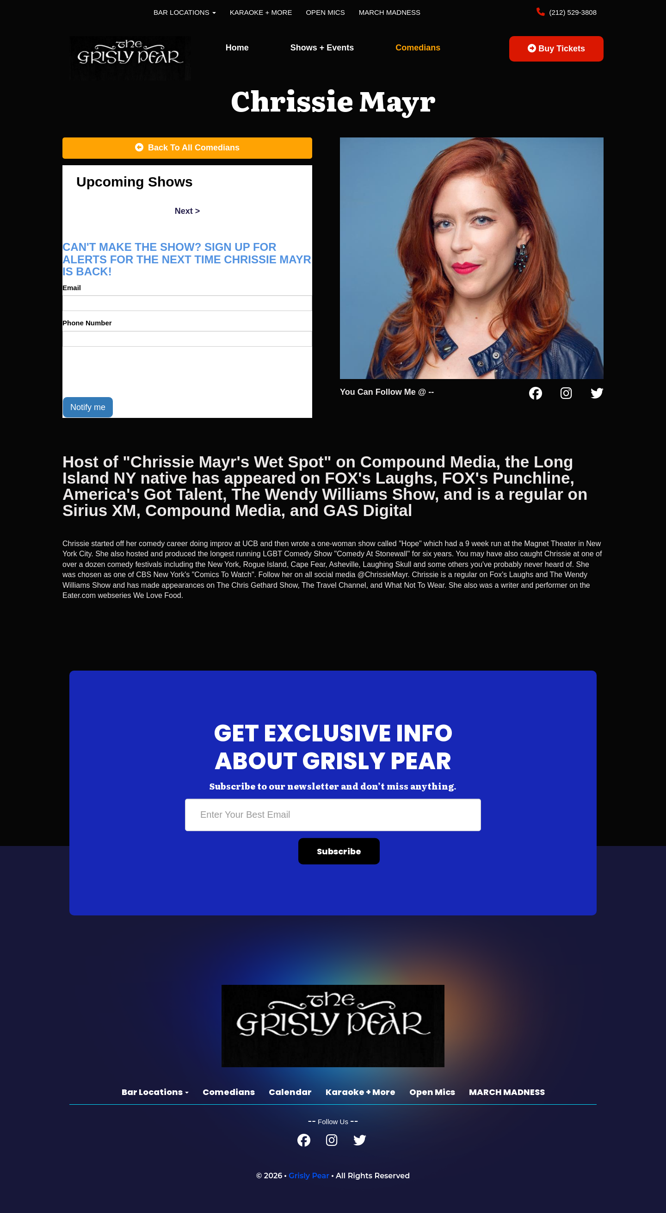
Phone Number (87, 323)
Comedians (417, 47)
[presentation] (132, 372)
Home (237, 47)
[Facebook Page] (535, 395)
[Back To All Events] (187, 148)
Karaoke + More (261, 12)
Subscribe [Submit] (339, 851)
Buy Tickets (556, 48)
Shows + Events (322, 47)
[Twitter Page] (597, 395)
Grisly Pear (309, 1175)
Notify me (87, 407)
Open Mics (325, 12)
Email (71, 288)
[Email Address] (333, 814)
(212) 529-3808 (572, 12)
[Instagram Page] (566, 395)
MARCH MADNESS (389, 12)
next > (187, 211)
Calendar (290, 1092)
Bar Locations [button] (185, 12)
